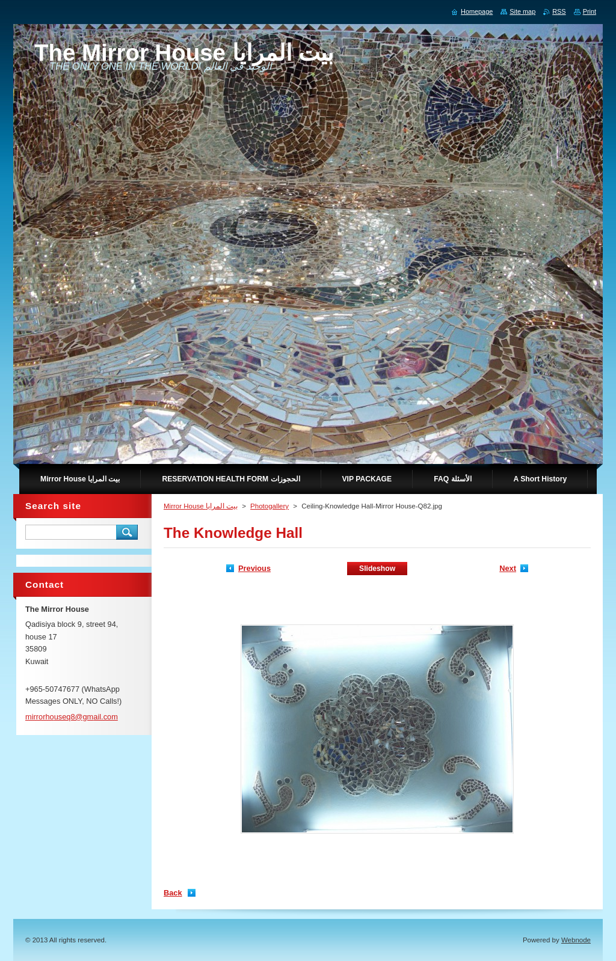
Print (589, 11)
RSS (558, 11)
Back (173, 892)
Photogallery (269, 506)
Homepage (477, 11)
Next (507, 568)
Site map (522, 11)
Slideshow (377, 568)
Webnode (576, 940)
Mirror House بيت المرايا (201, 506)
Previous (254, 568)
